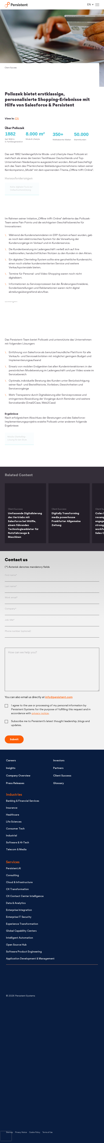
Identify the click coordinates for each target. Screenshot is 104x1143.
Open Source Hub (16, 945)
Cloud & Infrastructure (19, 882)
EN (17, 119)
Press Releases (15, 783)
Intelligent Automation (19, 938)
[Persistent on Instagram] (30, 1114)
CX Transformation (17, 889)
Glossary (58, 783)
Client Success (11, 68)
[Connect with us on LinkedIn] (30, 1013)
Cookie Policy (34, 1132)
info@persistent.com (59, 697)
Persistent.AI (13, 868)
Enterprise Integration (19, 910)
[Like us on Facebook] (30, 1088)
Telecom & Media (16, 850)
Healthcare (12, 815)
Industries (14, 794)
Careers (11, 760)
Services (13, 862)
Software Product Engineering (24, 952)
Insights (10, 768)
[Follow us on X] (30, 1038)
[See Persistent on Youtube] (30, 1063)
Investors (58, 760)
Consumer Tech (15, 829)
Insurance (11, 808)
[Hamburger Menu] (97, 5)
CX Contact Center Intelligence (25, 896)
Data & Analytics (16, 903)
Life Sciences (13, 822)
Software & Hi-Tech (17, 843)
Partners (58, 768)
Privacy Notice (21, 1132)
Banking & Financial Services (22, 801)
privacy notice (40, 713)
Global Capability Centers (21, 931)
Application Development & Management (30, 959)
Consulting (12, 875)
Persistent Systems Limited (18, 5)
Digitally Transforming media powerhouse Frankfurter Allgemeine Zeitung (66, 519)
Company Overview (18, 776)
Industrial (11, 836)
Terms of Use (47, 1132)
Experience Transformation (22, 924)
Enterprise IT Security (18, 917)
